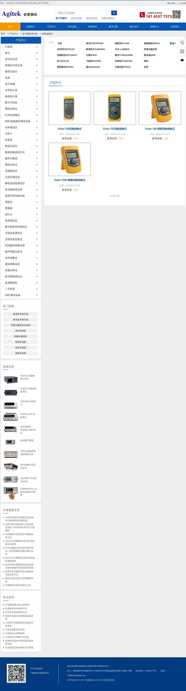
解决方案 (113, 26)
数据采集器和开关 (15, 152)
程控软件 (92, 26)
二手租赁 (10, 289)
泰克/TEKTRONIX (95, 43)
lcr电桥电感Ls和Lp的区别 (17, 604)
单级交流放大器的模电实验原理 (19, 617)
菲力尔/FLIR (63, 61)
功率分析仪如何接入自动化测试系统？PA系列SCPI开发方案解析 (20, 527)
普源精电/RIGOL (152, 43)
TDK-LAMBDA (122, 49)
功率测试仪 (11, 127)
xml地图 (182, 3)
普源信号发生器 (20, 314)
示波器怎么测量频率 (15, 633)
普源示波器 (91, 18)
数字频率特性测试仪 (16, 226)
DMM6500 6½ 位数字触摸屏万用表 (28, 492)
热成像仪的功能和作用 (16, 608)
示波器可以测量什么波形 (17, 637)
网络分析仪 (11, 108)
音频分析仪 (11, 270)
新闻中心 (154, 26)
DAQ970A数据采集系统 (28, 390)
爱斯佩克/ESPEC (65, 67)
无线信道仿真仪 (13, 239)
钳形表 (8, 140)
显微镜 (8, 208)
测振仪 (8, 202)
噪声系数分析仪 (13, 251)
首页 (10, 26)
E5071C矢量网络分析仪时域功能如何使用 (20, 542)
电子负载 (10, 84)
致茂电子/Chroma (95, 49)
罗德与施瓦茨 (150, 49)
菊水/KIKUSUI (93, 67)
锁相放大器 (11, 96)
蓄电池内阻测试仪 (15, 183)
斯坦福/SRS (149, 55)
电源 (7, 77)
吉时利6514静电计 (28, 403)
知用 (146, 67)
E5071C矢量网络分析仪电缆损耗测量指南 (20, 559)
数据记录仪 (11, 146)
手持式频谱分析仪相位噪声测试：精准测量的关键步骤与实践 (19, 551)
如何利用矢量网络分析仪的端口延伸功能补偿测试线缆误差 (19, 566)
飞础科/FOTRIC (93, 61)
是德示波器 (76, 18)
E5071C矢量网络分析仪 (27, 377)
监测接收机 (11, 282)
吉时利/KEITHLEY (66, 49)
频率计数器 (11, 158)
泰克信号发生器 (20, 319)
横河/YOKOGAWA (124, 55)
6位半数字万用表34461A (28, 480)
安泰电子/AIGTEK (123, 61)
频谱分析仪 (11, 71)
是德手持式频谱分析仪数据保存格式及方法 (19, 573)
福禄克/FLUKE (122, 43)
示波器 (8, 46)
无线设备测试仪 (13, 233)
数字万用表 (11, 102)
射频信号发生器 (13, 65)
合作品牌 (72, 26)
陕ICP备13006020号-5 (99, 666)
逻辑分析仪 (11, 164)
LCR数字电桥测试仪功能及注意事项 (19, 624)
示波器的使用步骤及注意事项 (19, 647)
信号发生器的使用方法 (16, 612)
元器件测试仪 (12, 177)
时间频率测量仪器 (15, 245)
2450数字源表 (27, 440)
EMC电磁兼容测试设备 (17, 121)
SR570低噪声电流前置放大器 (28, 452)
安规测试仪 (11, 171)
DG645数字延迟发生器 (28, 466)
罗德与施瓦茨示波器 (20, 325)
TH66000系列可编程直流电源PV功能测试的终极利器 (19, 519)
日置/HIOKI (91, 55)
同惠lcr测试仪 (108, 18)
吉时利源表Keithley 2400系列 (28, 429)
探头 (7, 53)
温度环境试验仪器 (15, 195)
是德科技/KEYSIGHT (67, 55)
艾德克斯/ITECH (123, 67)
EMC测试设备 (12, 295)
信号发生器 (11, 59)
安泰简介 (31, 26)
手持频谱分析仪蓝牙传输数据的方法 (19, 536)
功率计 (8, 133)
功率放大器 (11, 90)
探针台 (8, 214)
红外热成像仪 (12, 115)
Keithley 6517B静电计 (27, 415)
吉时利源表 (20, 331)
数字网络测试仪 (13, 276)
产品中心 (51, 26)
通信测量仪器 (12, 264)
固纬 (146, 61)
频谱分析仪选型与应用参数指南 (19, 580)
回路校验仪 (47, 33)
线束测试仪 (11, 220)
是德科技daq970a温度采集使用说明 (19, 642)
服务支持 (134, 26)
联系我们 (175, 26)
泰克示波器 (20, 347)
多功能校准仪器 (30, 33)
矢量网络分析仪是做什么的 (18, 585)
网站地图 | (172, 3)
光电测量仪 (11, 258)
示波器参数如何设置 (15, 629)
